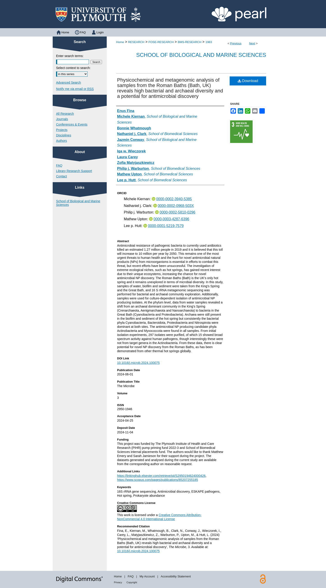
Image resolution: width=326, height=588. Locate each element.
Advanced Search (68, 82)
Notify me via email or (75, 89)
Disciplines (63, 135)
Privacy (118, 582)
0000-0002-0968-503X (176, 206)
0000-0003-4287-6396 (171, 219)
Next (252, 43)
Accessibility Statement (176, 576)
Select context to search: (73, 68)
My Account (147, 576)
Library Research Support (74, 171)
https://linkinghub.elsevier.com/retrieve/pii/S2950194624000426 (161, 476)
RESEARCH (136, 42)
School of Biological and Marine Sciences (201, 55)
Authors (61, 140)
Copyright (132, 582)
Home (120, 42)
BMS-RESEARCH (189, 42)
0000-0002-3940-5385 (174, 199)
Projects (62, 130)
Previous (236, 43)
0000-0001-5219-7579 (165, 226)
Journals (62, 119)
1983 (209, 42)
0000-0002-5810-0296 (177, 212)
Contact (61, 176)
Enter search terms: (70, 56)
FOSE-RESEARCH (161, 42)
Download (248, 81)
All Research (65, 113)
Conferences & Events (71, 124)
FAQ (59, 165)
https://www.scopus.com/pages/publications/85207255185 (157, 480)
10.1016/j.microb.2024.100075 (138, 363)
